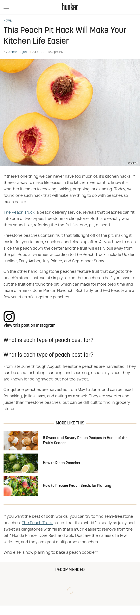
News (8, 21)
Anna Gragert (17, 52)
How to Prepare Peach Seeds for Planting (77, 486)
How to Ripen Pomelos (61, 463)
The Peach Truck (19, 213)
